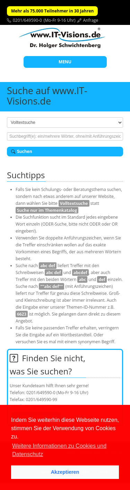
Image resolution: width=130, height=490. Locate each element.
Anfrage (90, 20)
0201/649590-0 (27, 20)
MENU (65, 62)
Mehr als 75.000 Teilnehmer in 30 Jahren (52, 11)
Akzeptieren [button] (65, 472)
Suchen (21, 151)
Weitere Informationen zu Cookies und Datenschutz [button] (59, 450)
